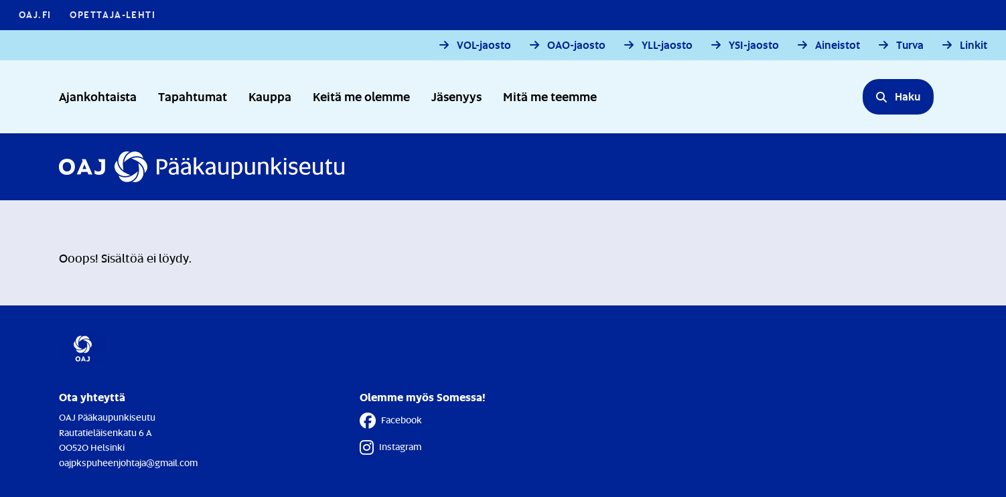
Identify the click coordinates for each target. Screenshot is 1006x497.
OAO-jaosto (576, 45)
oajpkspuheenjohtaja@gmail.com (128, 462)
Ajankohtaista (98, 96)
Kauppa (269, 96)
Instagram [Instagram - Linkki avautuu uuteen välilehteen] (390, 447)
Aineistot (837, 45)
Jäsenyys (456, 96)
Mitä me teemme (550, 96)
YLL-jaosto (667, 45)
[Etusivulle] (201, 167)
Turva (910, 45)
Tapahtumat (192, 96)
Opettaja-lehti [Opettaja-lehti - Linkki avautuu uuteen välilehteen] (112, 14)
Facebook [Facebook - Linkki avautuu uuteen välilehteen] (391, 421)
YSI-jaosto (754, 45)
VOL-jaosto (484, 45)
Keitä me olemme (361, 96)
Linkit (973, 45)
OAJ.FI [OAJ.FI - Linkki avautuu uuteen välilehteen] (35, 14)
